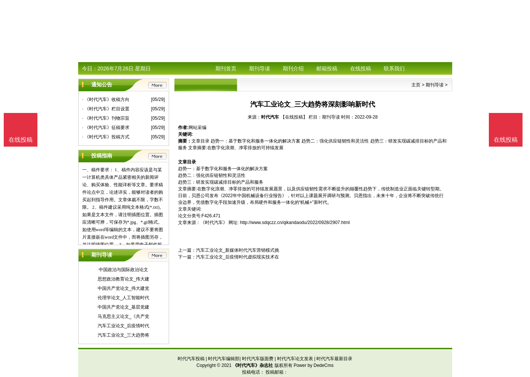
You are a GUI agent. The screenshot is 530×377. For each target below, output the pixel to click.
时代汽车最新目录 (334, 358)
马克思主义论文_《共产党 (124, 316)
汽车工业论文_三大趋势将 (124, 335)
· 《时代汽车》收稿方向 (106, 99)
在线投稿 (360, 68)
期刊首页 (225, 68)
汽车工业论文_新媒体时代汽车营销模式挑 (237, 250)
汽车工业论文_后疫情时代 (124, 325)
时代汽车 (270, 117)
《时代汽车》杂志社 (253, 365)
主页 (415, 85)
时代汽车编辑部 (223, 358)
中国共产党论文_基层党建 (124, 307)
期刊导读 (259, 68)
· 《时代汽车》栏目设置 (106, 108)
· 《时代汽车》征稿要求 (106, 127)
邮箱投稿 (326, 68)
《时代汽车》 (213, 222)
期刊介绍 (293, 68)
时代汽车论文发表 (295, 358)
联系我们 (394, 68)
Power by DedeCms (314, 365)
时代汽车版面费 (257, 358)
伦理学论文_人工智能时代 (124, 297)
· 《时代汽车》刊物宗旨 (106, 118)
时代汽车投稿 (191, 358)
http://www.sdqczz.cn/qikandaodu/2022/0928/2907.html (295, 222)
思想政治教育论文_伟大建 (124, 279)
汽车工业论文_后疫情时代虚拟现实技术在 (237, 257)
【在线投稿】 (294, 117)
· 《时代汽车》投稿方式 (106, 137)
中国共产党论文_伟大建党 (124, 288)
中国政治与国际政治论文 (123, 269)
